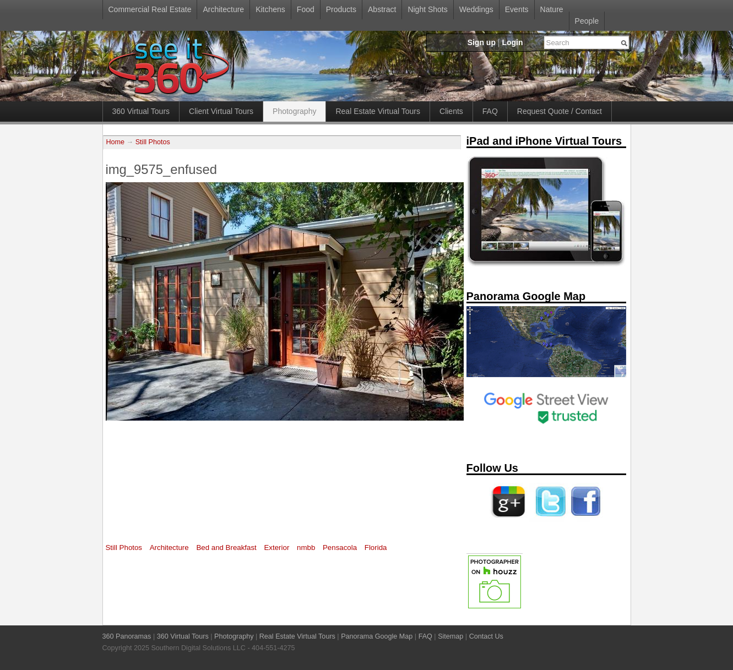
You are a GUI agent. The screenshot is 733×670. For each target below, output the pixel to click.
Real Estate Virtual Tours (377, 111)
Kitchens (270, 9)
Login (512, 42)
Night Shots (427, 9)
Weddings (476, 9)
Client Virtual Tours (221, 111)
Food (305, 9)
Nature (551, 9)
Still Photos (152, 142)
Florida (376, 547)
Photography (294, 111)
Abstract (382, 9)
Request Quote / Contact (559, 111)
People (587, 21)
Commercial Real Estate (150, 9)
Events (517, 9)
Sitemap (450, 636)
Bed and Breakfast (226, 547)
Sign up (482, 42)
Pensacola (340, 547)
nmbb (306, 547)
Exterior (277, 547)
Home (115, 142)
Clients (451, 111)
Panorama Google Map (376, 636)
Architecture (223, 9)
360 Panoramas (126, 636)
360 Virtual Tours (141, 111)
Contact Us (486, 636)
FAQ (490, 111)
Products (341, 9)
